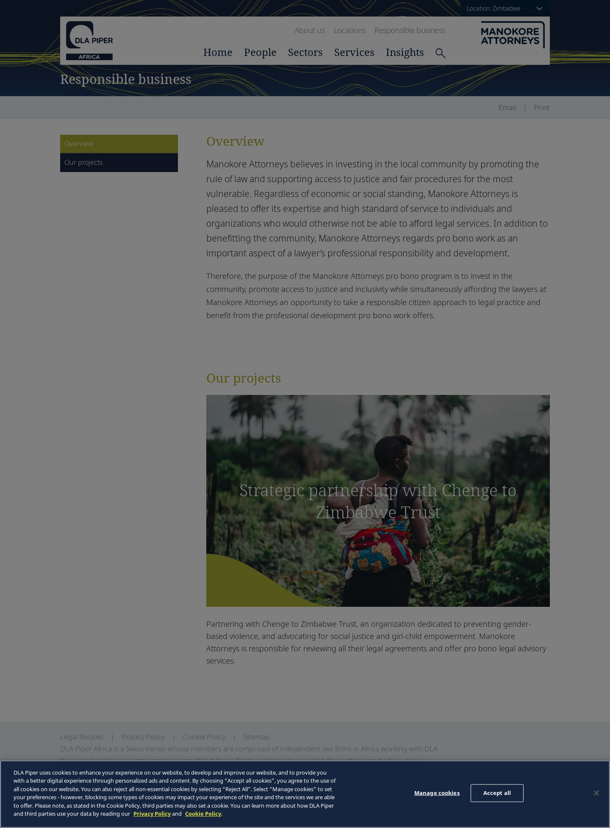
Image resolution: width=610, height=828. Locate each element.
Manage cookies (437, 793)
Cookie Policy (203, 813)
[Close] (596, 793)
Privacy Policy (152, 813)
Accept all (497, 793)
